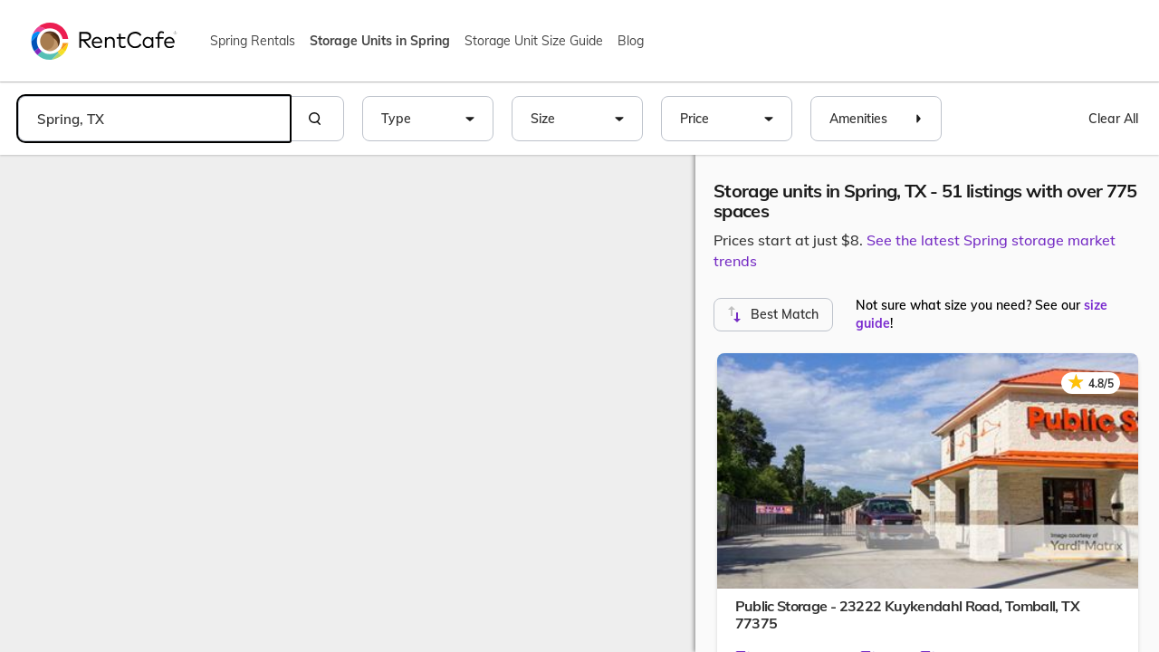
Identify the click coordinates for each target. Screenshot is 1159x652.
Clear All (1113, 118)
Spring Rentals (252, 41)
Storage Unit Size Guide (534, 41)
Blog (631, 41)
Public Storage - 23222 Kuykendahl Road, (907, 614)
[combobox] (154, 118)
